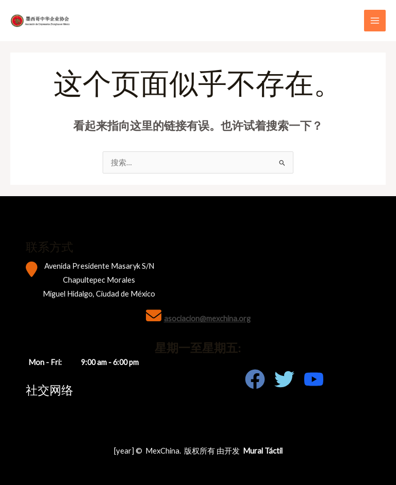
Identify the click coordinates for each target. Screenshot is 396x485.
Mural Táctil (263, 450)
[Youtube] (314, 379)
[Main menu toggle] (375, 20)
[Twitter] (284, 379)
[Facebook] (255, 379)
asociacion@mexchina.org (207, 318)
